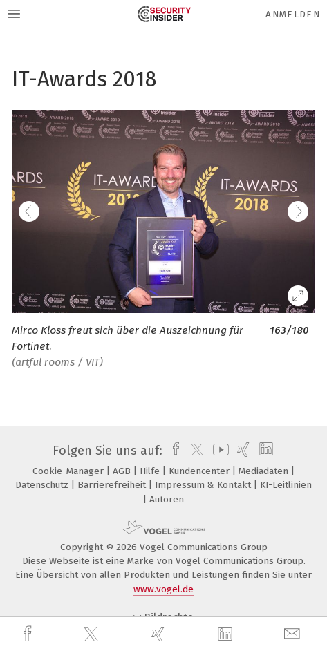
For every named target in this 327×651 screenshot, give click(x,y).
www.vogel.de (163, 589)
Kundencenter (200, 471)
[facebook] (29, 634)
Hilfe (151, 471)
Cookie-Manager (69, 471)
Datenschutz (43, 485)
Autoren (166, 499)
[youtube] (218, 450)
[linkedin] (226, 634)
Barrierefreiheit (113, 485)
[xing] (159, 634)
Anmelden (292, 14)
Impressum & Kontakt (204, 485)
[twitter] (93, 634)
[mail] (293, 634)
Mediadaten (265, 471)
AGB (123, 471)
